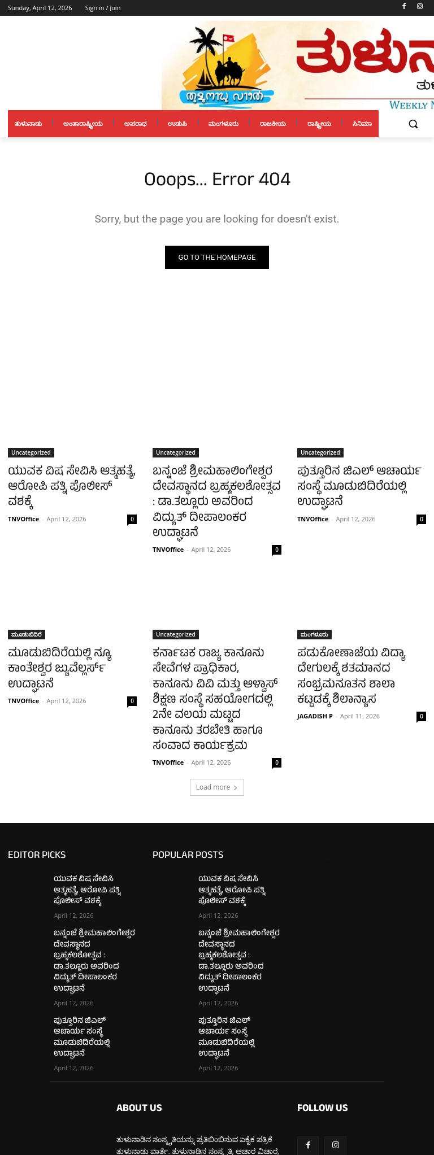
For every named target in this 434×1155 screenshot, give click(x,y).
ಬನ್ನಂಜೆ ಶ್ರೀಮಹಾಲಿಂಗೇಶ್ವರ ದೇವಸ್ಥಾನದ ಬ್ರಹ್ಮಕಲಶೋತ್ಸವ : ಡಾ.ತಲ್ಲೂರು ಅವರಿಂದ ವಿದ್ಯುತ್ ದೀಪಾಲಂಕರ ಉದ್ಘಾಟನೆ (207, 491)
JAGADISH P (315, 667)
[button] (413, 124)
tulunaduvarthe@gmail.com (204, 1093)
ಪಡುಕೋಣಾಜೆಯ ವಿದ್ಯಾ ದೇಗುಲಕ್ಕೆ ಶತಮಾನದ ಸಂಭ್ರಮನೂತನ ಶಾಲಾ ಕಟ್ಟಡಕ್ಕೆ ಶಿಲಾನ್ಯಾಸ (358, 641)
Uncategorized (31, 455)
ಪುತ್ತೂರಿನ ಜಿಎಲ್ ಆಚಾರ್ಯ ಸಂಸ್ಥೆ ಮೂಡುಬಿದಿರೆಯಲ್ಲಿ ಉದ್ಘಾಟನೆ (358, 479)
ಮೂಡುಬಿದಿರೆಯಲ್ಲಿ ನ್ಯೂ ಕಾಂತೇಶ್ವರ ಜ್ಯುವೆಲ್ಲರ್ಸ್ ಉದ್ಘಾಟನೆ (69, 635)
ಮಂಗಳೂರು (314, 610)
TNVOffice (23, 499)
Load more (217, 729)
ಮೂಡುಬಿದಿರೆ (26, 610)
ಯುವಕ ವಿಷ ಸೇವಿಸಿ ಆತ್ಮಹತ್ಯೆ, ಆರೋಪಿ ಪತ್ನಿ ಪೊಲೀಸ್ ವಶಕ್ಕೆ (60, 479)
